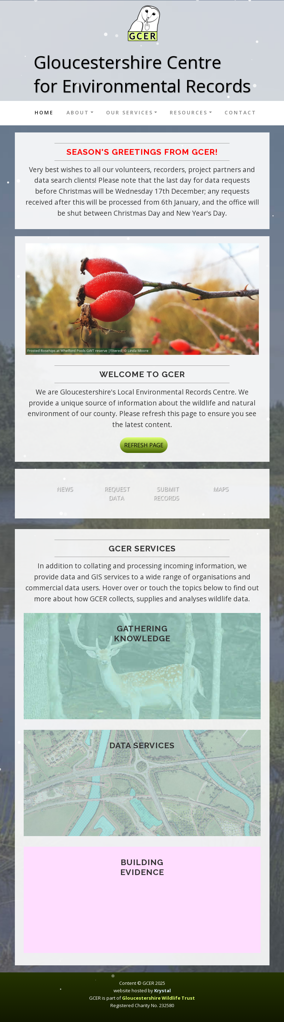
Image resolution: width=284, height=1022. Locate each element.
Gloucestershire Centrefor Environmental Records (142, 73)
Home (46, 112)
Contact (240, 112)
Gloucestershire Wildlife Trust (158, 998)
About (77, 112)
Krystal (162, 990)
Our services (129, 112)
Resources (189, 112)
